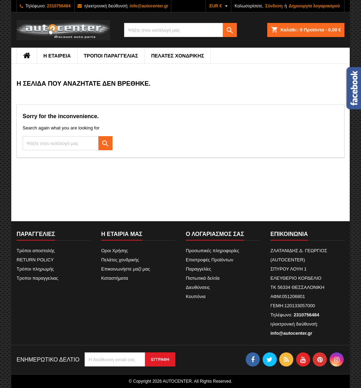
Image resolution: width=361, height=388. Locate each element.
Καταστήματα (114, 278)
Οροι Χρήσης (114, 250)
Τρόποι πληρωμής (35, 269)
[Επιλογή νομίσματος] (219, 6)
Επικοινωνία (289, 234)
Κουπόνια (196, 296)
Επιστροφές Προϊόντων (209, 259)
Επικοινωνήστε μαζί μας (125, 269)
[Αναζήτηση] (180, 30)
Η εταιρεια (57, 56)
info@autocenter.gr (149, 6)
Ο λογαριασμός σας (215, 234)
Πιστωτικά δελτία (203, 278)
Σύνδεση (273, 6)
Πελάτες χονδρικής (177, 56)
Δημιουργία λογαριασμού (314, 6)
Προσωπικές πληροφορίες (212, 250)
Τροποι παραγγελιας (111, 56)
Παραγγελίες (198, 269)
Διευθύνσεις (198, 287)
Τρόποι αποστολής (36, 250)
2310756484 (59, 6)
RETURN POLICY (35, 259)
